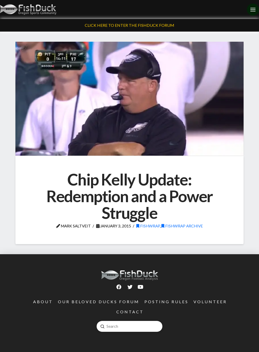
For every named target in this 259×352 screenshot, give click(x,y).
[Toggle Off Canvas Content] (253, 10)
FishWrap (148, 226)
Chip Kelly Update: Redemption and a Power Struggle (129, 196)
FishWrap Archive (182, 226)
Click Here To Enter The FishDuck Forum (129, 25)
